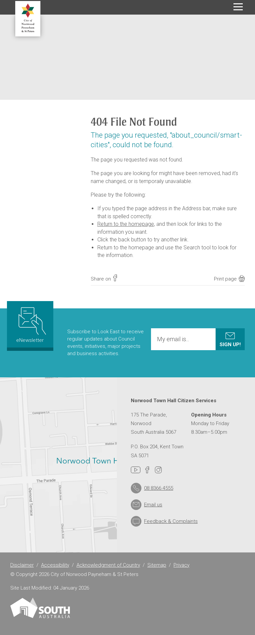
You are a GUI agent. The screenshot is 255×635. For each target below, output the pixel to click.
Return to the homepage (125, 224)
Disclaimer (22, 565)
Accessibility (55, 565)
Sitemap (156, 565)
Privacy (181, 565)
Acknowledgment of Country (108, 565)
